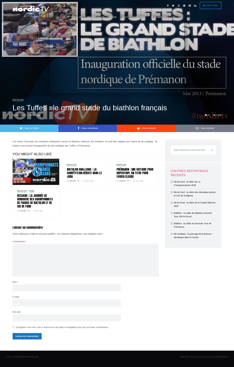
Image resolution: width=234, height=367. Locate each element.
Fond (31, 191)
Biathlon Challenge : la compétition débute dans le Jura (84, 173)
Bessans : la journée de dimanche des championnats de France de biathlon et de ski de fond (35, 201)
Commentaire (20, 241)
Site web (17, 312)
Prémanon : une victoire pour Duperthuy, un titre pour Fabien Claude (135, 173)
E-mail (16, 297)
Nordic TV (21, 115)
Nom (15, 282)
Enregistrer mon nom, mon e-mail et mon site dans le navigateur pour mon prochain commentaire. (62, 327)
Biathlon (18, 100)
